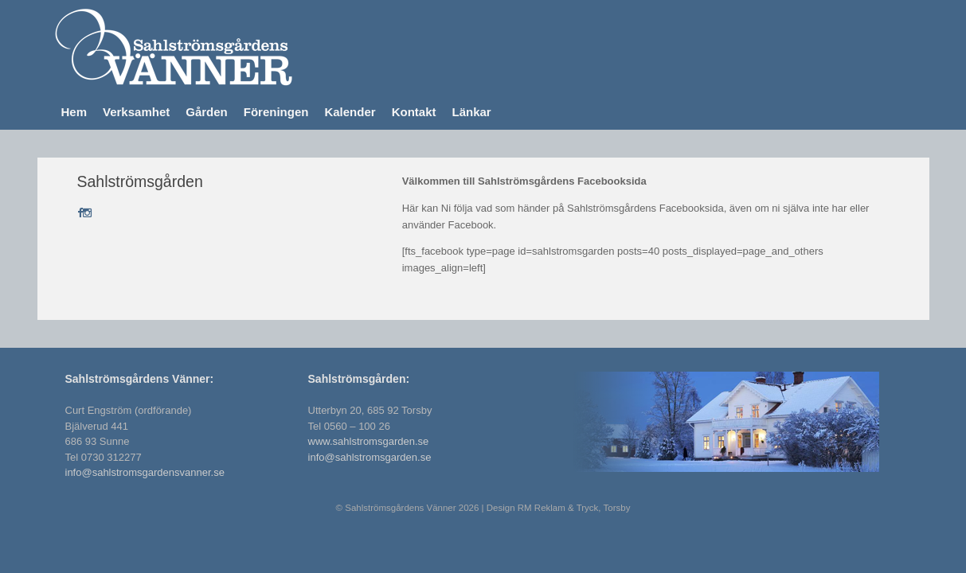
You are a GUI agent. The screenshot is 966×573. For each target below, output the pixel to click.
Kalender (349, 112)
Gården (207, 112)
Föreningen (276, 112)
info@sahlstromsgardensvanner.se (145, 472)
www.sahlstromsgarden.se (368, 441)
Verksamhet (136, 112)
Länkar (471, 112)
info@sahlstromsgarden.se (370, 457)
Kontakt (414, 112)
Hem (74, 112)
